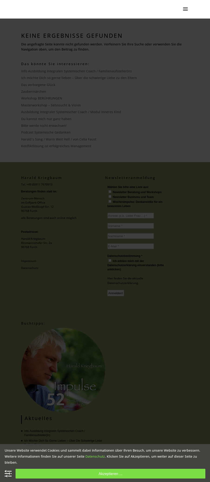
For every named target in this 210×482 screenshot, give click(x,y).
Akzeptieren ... (110, 473)
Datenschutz (95, 456)
